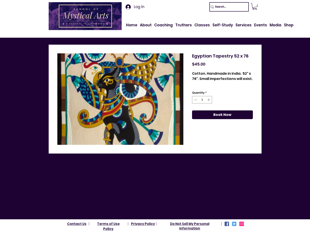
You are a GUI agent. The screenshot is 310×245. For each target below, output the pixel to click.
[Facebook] (227, 224)
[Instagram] (241, 224)
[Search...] (227, 7)
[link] (255, 6)
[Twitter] (234, 224)
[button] (146, 25)
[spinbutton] (202, 99)
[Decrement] (195, 99)
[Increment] (209, 99)
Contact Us (76, 223)
